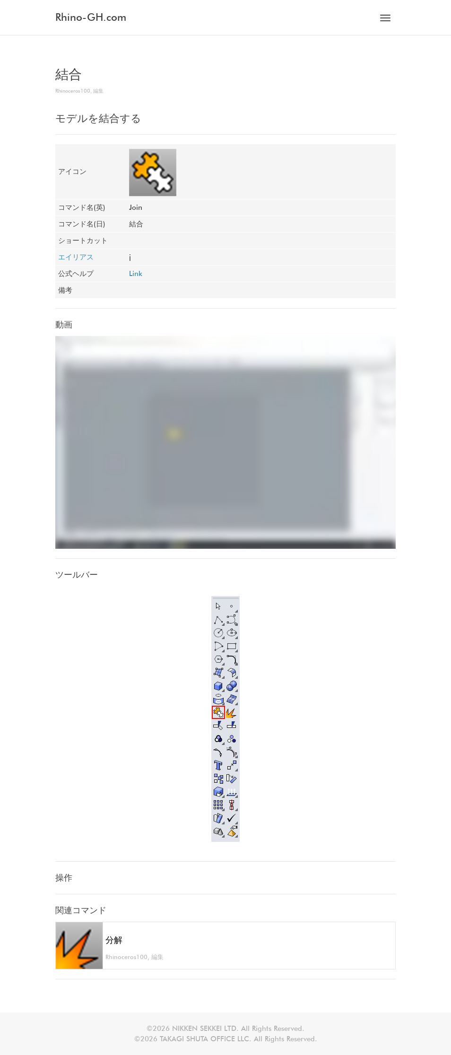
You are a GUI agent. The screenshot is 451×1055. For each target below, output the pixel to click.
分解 (113, 940)
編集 (98, 90)
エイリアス (76, 257)
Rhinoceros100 (72, 90)
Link (135, 273)
